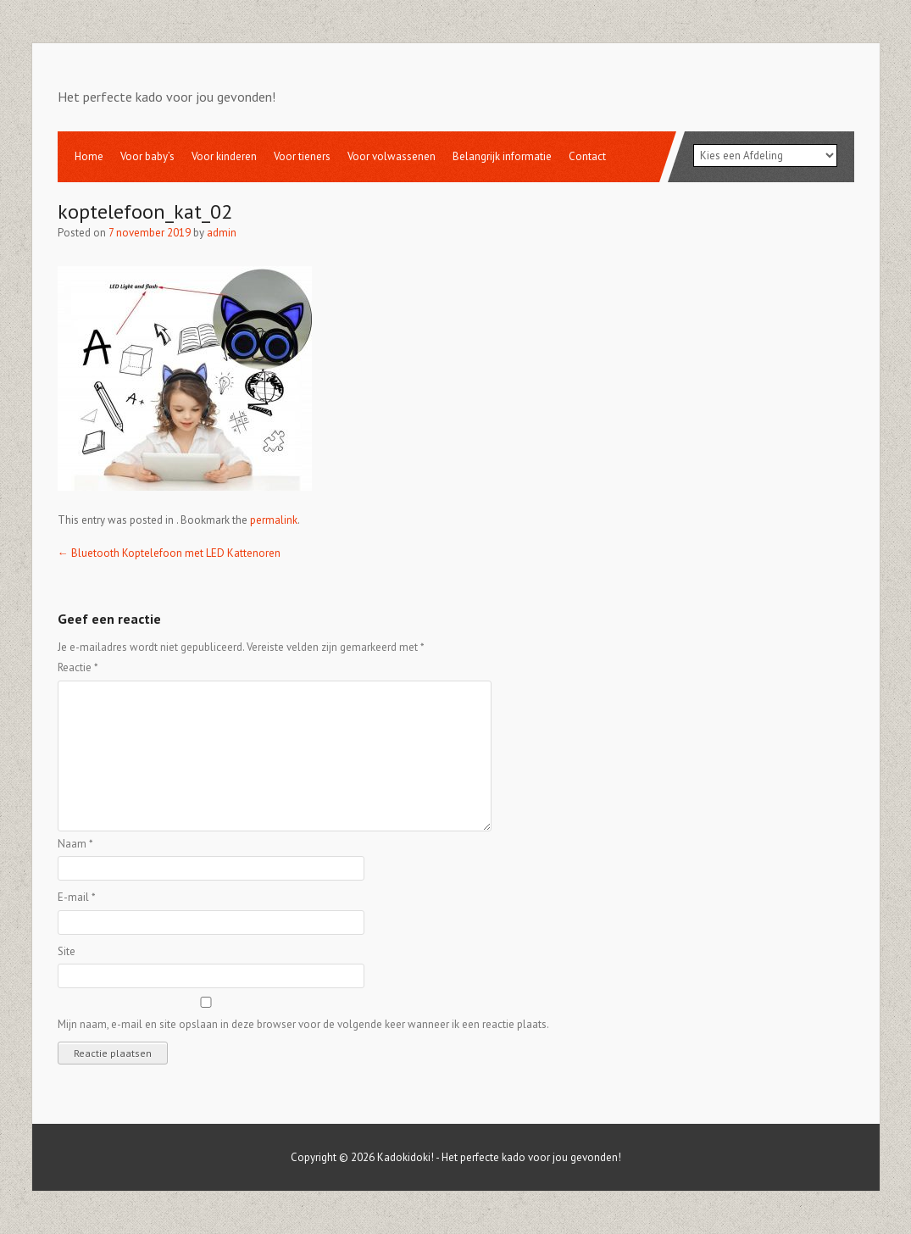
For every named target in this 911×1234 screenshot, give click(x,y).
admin (221, 232)
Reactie (78, 667)
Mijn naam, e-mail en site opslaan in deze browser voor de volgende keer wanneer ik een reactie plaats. (303, 1024)
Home (89, 156)
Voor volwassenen (391, 156)
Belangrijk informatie (502, 156)
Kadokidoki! (405, 1157)
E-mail (77, 897)
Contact (587, 156)
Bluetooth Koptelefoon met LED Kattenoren (169, 553)
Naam (75, 844)
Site (66, 951)
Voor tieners (302, 156)
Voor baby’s (147, 156)
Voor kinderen (224, 156)
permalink (273, 520)
